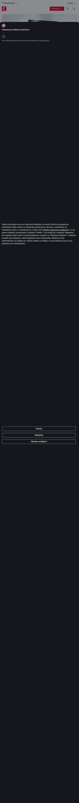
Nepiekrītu (39, 472)
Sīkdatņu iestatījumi (39, 478)
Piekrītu (39, 465)
